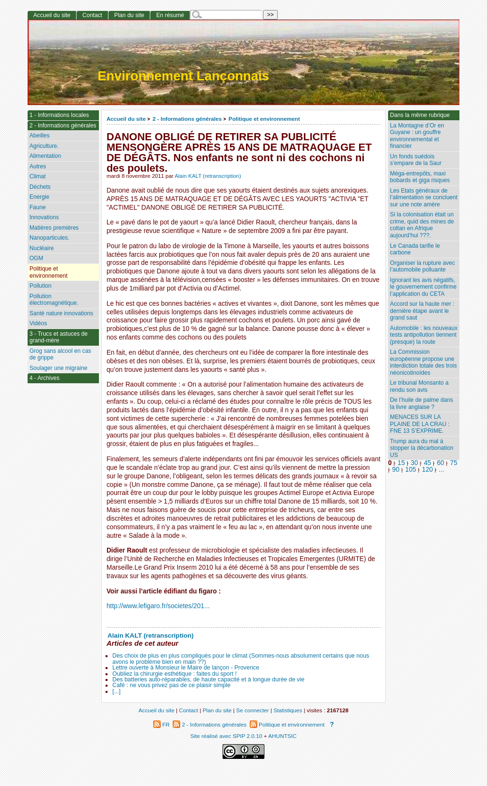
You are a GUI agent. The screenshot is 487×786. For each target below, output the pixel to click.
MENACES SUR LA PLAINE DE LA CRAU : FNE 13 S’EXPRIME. (419, 424)
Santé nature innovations (61, 313)
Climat (37, 176)
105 (410, 469)
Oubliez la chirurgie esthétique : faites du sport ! (174, 673)
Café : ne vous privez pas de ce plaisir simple (171, 685)
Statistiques (287, 710)
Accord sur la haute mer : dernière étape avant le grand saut (422, 311)
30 (414, 462)
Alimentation (45, 156)
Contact (92, 15)
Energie (39, 197)
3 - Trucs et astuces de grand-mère (58, 337)
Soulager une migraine (58, 368)
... (441, 469)
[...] (116, 691)
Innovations (44, 217)
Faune (37, 207)
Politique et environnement (264, 119)
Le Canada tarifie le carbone (415, 249)
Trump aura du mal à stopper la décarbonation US (421, 448)
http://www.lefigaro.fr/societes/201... (158, 606)
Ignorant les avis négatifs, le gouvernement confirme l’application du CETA (423, 287)
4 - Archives (44, 378)
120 (427, 469)
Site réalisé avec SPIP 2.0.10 (226, 736)
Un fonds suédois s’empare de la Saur (415, 160)
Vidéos (38, 323)
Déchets (39, 187)
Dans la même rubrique (420, 115)
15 (401, 462)
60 (440, 462)
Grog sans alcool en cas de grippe (60, 354)
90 (395, 469)
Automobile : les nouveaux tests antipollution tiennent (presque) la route (424, 335)
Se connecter (252, 710)
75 (453, 462)
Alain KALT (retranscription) (208, 176)
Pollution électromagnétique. (53, 300)
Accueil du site (126, 119)
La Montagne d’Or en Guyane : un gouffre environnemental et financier (417, 136)
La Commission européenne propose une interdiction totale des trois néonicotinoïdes (423, 362)
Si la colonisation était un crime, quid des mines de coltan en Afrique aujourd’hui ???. (422, 225)
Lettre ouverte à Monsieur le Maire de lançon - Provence (185, 667)
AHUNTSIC (282, 736)
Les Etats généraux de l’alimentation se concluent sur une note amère (424, 197)
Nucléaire (41, 248)
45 (427, 462)
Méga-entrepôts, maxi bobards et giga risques (420, 177)
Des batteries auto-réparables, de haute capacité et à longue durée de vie (208, 679)
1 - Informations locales (59, 115)
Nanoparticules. (49, 237)
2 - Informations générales (187, 119)
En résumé (170, 15)
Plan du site (129, 15)
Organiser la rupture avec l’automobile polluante (422, 266)
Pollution (40, 285)
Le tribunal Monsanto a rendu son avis (419, 386)
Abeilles (39, 135)
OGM (36, 258)
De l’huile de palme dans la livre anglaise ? (421, 403)
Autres (37, 166)
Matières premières (54, 227)
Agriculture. (43, 146)
